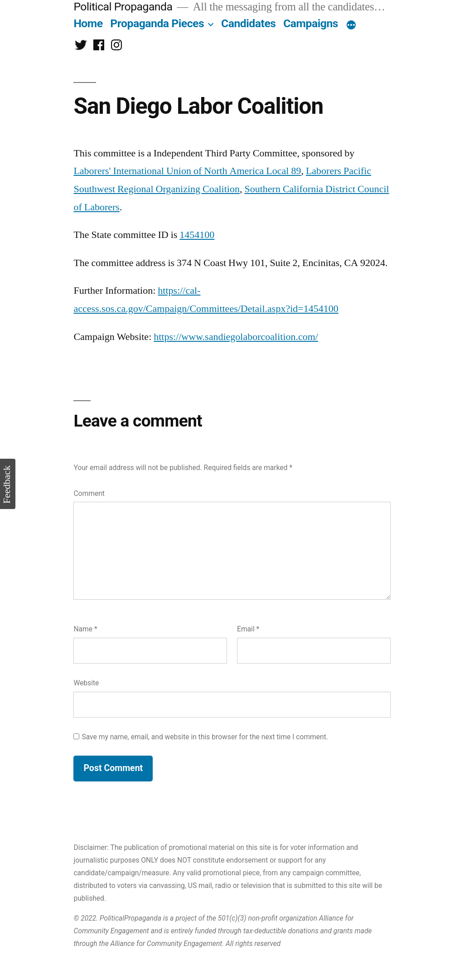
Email (248, 629)
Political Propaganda (122, 6)
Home (87, 23)
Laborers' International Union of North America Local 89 (187, 171)
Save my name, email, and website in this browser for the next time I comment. (205, 737)
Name (85, 629)
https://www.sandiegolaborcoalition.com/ (236, 336)
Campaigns (310, 23)
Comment (89, 493)
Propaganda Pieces (157, 23)
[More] (351, 25)
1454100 (196, 234)
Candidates (248, 23)
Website (86, 683)
